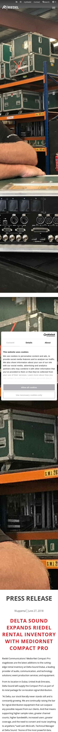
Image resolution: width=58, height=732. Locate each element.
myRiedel (27, 2)
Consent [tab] (10, 342)
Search (46, 2)
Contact (37, 2)
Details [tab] (29, 342)
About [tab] (48, 342)
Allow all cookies (29, 387)
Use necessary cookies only (29, 395)
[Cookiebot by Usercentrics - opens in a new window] (43, 335)
